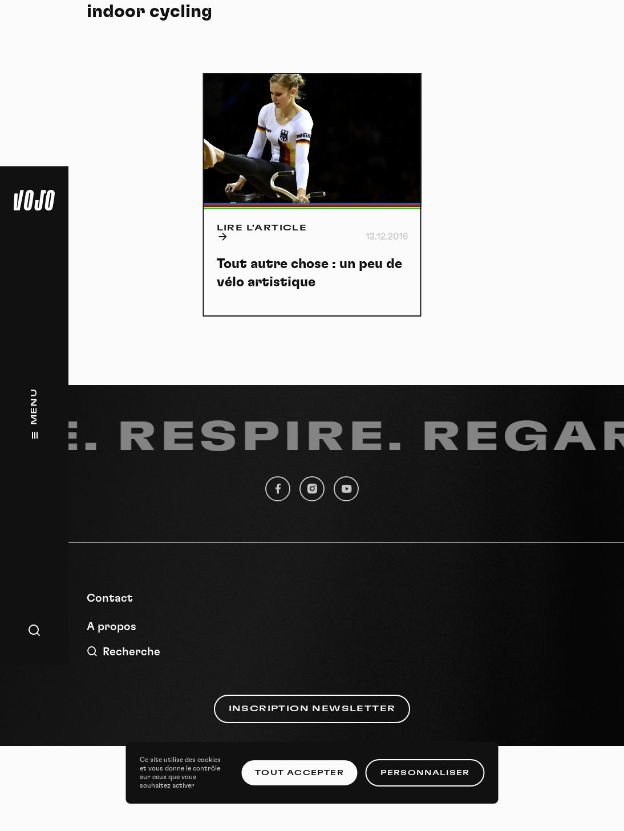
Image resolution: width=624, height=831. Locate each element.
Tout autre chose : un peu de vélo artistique (309, 273)
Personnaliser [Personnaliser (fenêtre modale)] (425, 772)
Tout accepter (299, 772)
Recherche (123, 652)
